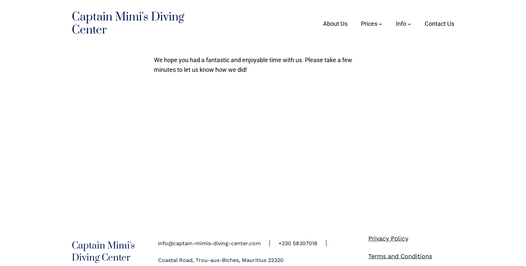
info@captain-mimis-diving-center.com (209, 243)
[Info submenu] (403, 24)
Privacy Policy (388, 238)
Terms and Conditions (400, 256)
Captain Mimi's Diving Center (128, 24)
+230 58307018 (297, 243)
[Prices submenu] (371, 24)
